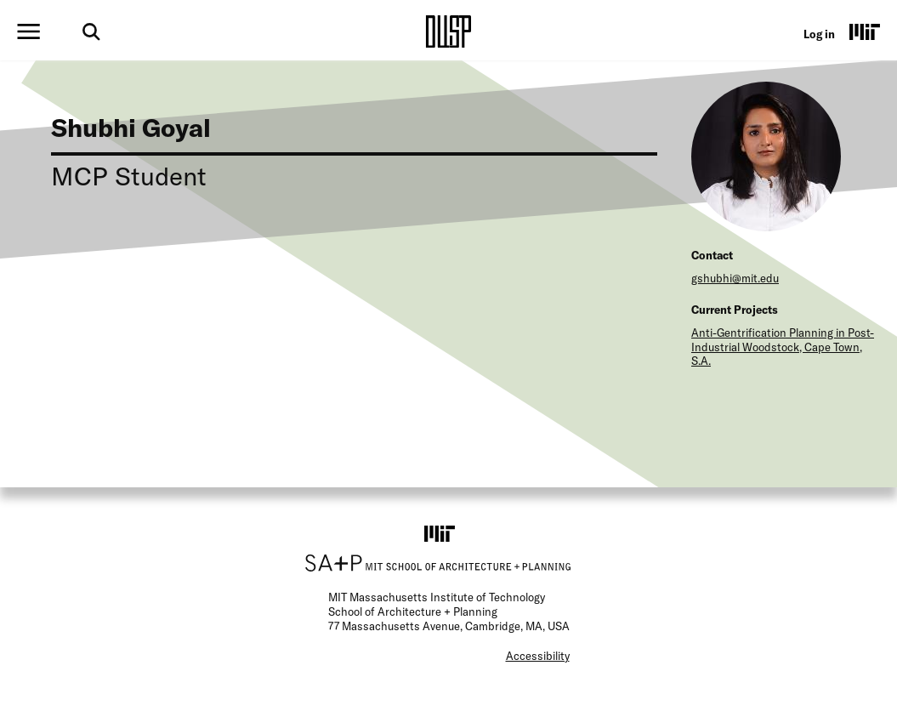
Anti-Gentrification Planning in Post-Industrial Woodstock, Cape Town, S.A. (782, 347)
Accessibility (538, 656)
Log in (819, 34)
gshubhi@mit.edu (735, 278)
